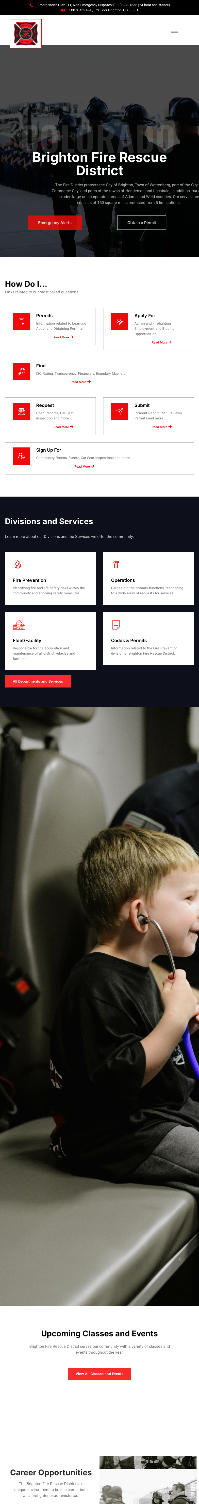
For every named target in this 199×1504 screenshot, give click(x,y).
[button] (174, 31)
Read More (63, 345)
